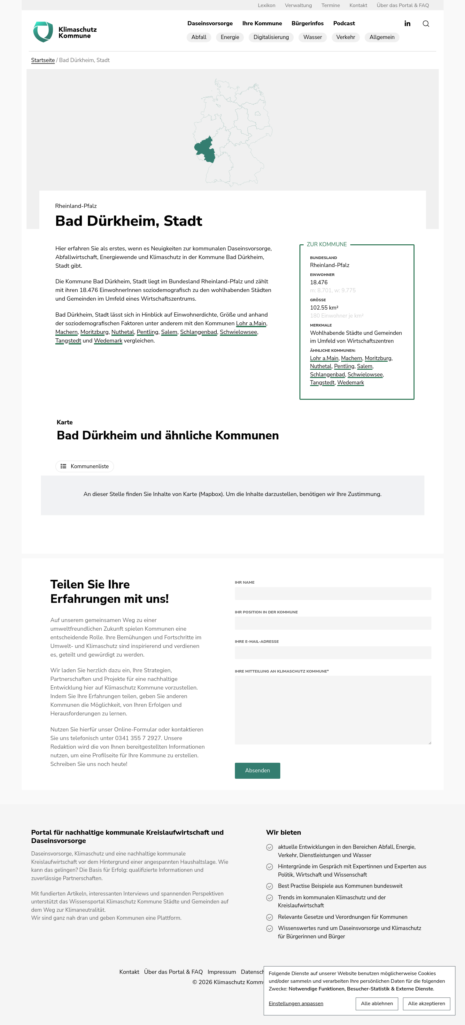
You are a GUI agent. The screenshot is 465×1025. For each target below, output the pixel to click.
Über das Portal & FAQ (403, 5)
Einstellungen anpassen (296, 1003)
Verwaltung (298, 5)
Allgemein (382, 37)
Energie (230, 37)
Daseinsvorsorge (210, 23)
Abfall (198, 37)
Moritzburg (95, 332)
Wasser (312, 37)
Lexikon (266, 5)
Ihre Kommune (262, 23)
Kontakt (358, 5)
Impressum (222, 972)
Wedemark (108, 340)
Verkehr (346, 37)
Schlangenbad (198, 332)
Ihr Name (244, 582)
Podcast (344, 23)
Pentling (147, 332)
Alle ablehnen (377, 1003)
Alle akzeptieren (426, 1003)
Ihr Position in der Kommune (266, 612)
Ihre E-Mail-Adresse (257, 641)
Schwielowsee (238, 332)
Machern (66, 332)
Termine (331, 5)
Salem (169, 332)
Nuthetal (122, 332)
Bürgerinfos (308, 23)
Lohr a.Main (251, 323)
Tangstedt (68, 340)
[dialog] (359, 990)
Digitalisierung (271, 37)
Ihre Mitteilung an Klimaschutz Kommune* (282, 671)
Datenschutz (257, 972)
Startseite (43, 60)
